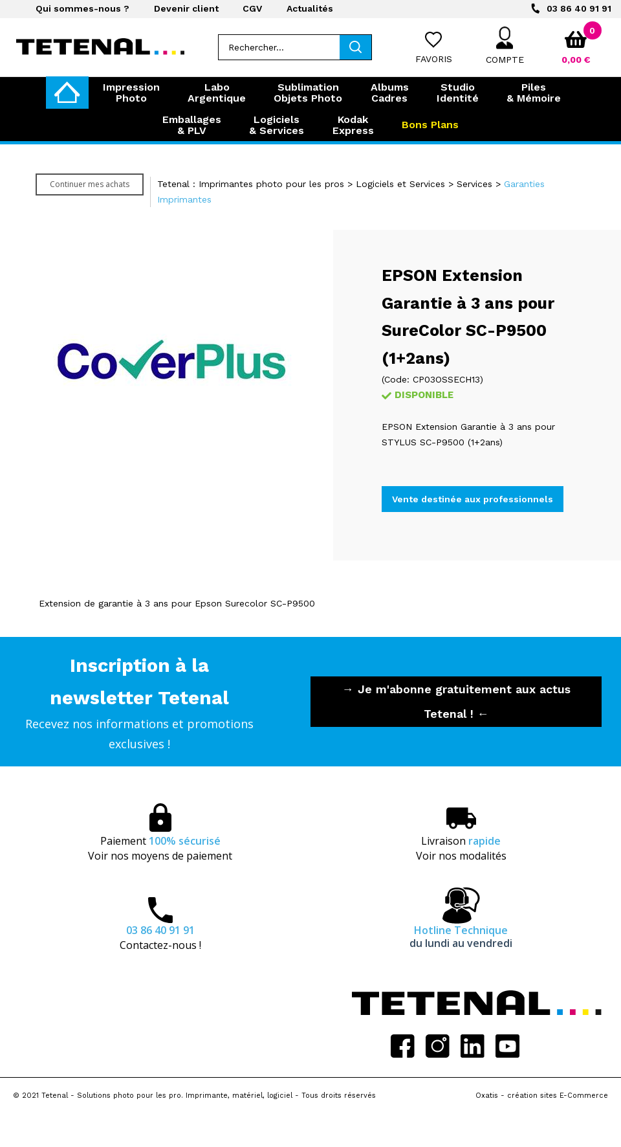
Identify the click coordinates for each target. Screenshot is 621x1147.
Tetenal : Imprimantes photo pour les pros (250, 184)
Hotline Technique (460, 936)
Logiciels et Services (400, 184)
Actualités (310, 8)
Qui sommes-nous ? (82, 8)
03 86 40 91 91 (579, 8)
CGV (252, 8)
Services (474, 184)
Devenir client (186, 8)
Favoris (433, 59)
